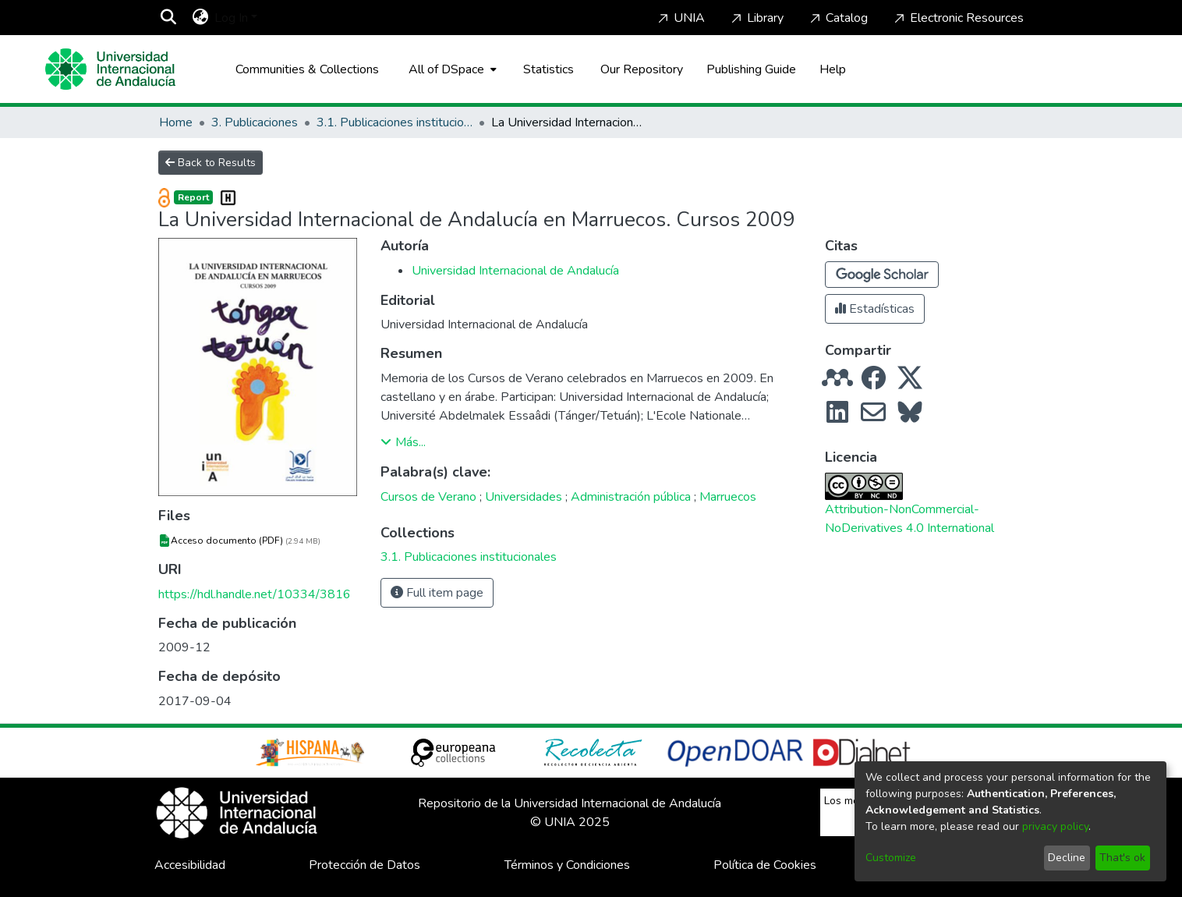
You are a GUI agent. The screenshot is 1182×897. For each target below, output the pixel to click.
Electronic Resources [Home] (957, 18)
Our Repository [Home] (641, 69)
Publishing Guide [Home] (751, 69)
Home (176, 122)
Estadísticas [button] (875, 308)
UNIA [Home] (680, 18)
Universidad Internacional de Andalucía (515, 270)
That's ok (1122, 857)
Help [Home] (832, 69)
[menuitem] (200, 18)
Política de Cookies (764, 865)
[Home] (111, 69)
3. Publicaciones (254, 122)
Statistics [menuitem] (548, 69)
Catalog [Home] (837, 18)
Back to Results (210, 162)
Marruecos (727, 496)
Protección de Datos (364, 865)
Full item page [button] (437, 592)
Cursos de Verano (428, 496)
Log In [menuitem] (231, 18)
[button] (882, 274)
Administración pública (631, 496)
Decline (1066, 857)
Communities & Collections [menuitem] (307, 69)
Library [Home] (756, 18)
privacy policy (1055, 826)
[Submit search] (168, 18)
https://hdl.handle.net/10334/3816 (254, 594)
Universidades (523, 496)
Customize (890, 857)
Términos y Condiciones (567, 865)
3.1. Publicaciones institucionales (394, 122)
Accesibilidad (189, 865)
